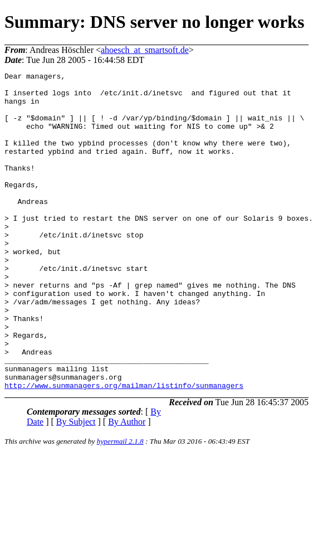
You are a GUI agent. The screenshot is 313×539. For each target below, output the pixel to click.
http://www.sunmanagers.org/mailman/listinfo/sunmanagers (123, 449)
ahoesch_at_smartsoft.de (145, 50)
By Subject (76, 485)
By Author (126, 485)
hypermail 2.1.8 (120, 505)
